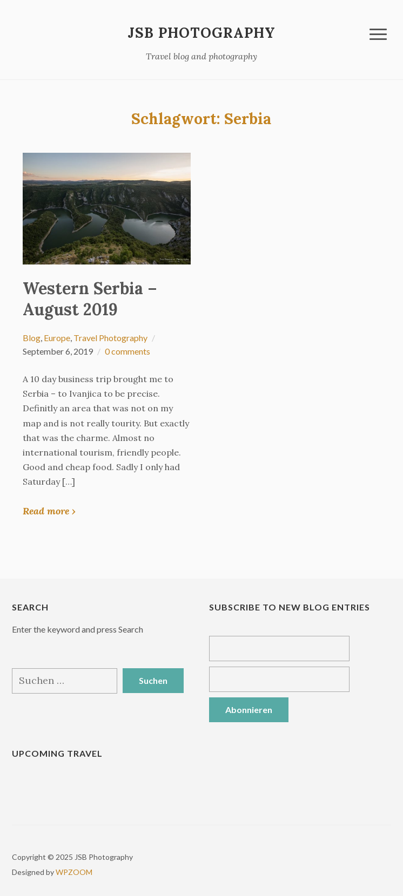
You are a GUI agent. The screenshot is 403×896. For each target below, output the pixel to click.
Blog (32, 337)
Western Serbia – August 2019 (90, 299)
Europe (57, 337)
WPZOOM (74, 872)
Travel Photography (110, 337)
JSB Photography (201, 33)
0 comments (127, 351)
